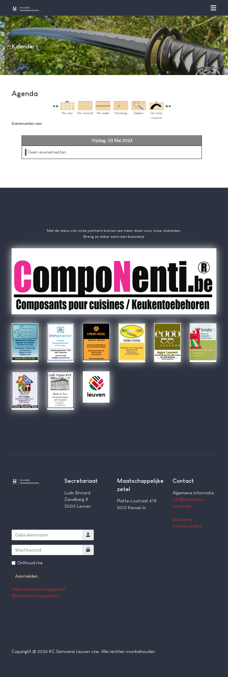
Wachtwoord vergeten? (35, 595)
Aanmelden (26, 576)
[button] (213, 7)
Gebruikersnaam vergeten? (39, 589)
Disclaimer (182, 519)
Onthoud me (29, 562)
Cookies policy (186, 525)
